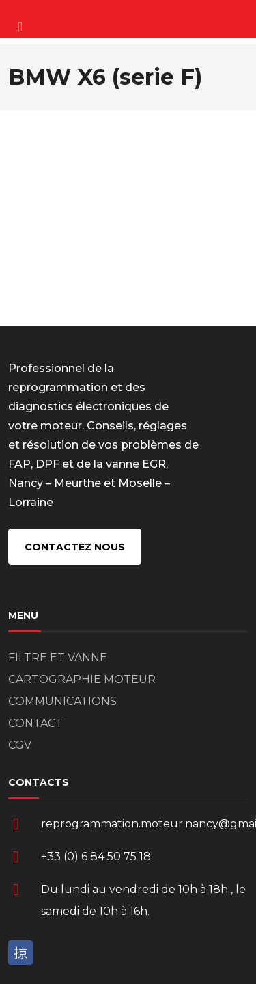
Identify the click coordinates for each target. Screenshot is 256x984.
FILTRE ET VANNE (57, 657)
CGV (19, 745)
